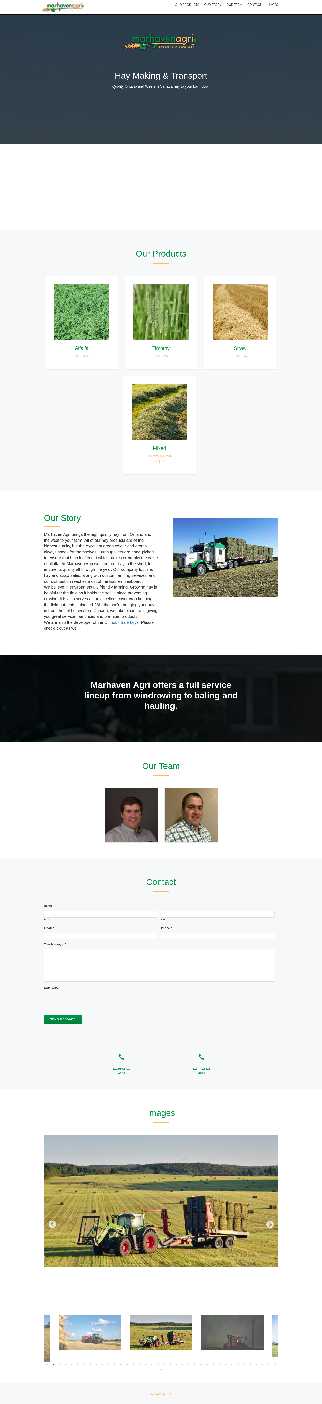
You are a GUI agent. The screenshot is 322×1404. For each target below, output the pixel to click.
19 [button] (158, 1364)
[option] (161, 1201)
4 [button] (65, 1364)
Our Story (204, 7)
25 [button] (195, 1364)
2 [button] (53, 1364)
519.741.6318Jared (201, 1070)
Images (271, 7)
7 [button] (84, 1364)
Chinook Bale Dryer (122, 622)
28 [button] (213, 1364)
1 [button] (47, 1364)
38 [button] (275, 1364)
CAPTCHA (51, 987)
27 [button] (207, 1364)
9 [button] (96, 1364)
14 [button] (127, 1364)
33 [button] (244, 1364)
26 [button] (201, 1364)
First (47, 919)
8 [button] (90, 1364)
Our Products (177, 7)
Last (163, 919)
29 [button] (219, 1364)
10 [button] (102, 1364)
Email (49, 928)
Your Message (55, 944)
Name (49, 905)
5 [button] (72, 1364)
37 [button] (269, 1364)
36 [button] (263, 1364)
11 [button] (109, 1364)
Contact (251, 7)
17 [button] (146, 1364)
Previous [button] (50, 1223)
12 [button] (115, 1364)
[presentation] (75, 1000)
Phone (166, 928)
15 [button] (133, 1364)
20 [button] (164, 1364)
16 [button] (139, 1364)
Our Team (229, 7)
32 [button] (238, 1364)
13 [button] (121, 1364)
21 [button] (170, 1364)
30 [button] (226, 1364)
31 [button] (232, 1364)
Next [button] (268, 1223)
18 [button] (152, 1364)
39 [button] (161, 1369)
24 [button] (189, 1364)
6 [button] (78, 1364)
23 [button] (183, 1364)
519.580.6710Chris (121, 1070)
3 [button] (59, 1364)
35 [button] (256, 1364)
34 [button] (250, 1364)
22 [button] (176, 1364)
